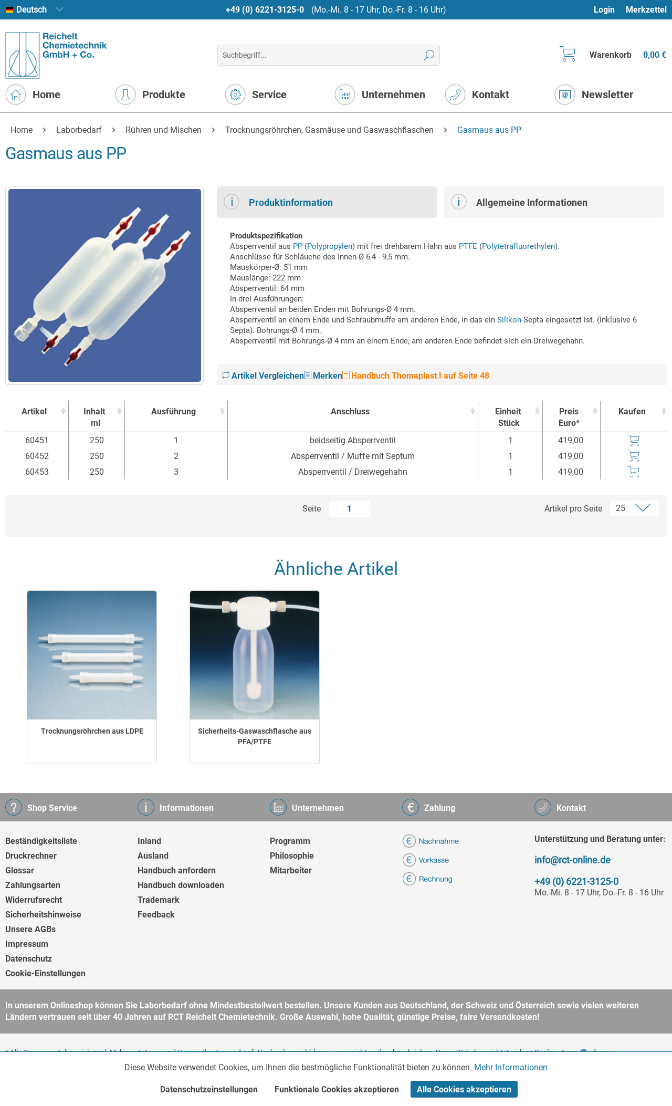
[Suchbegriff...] (328, 55)
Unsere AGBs (30, 929)
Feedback (156, 915)
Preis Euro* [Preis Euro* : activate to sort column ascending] (569, 417)
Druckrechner (31, 856)
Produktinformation (278, 202)
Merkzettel (646, 10)
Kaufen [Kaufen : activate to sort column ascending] (632, 411)
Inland (149, 841)
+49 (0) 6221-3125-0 (265, 10)
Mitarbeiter (291, 870)
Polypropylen (329, 246)
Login (604, 10)
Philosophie (292, 856)
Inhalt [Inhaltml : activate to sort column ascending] (94, 417)
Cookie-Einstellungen (45, 973)
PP (297, 246)
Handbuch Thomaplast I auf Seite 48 (415, 376)
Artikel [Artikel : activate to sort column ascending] (34, 411)
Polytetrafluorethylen (518, 246)
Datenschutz (28, 959)
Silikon (509, 320)
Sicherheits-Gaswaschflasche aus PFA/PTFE (254, 736)
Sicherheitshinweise (43, 915)
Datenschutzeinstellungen (209, 1089)
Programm (290, 841)
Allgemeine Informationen (519, 202)
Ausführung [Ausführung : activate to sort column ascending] (173, 411)
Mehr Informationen (511, 1067)
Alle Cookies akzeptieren (464, 1089)
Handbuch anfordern (177, 870)
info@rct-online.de (572, 859)
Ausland (153, 856)
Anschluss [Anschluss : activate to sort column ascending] (350, 411)
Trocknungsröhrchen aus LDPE (92, 731)
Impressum (26, 944)
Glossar (19, 870)
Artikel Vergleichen (263, 376)
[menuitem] (609, 9)
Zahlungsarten (32, 885)
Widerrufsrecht (33, 900)
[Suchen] (429, 55)
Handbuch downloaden (181, 885)
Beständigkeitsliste (41, 841)
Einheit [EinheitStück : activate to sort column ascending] (508, 417)
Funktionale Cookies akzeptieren (337, 1089)
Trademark (159, 900)
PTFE (468, 246)
